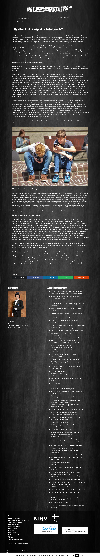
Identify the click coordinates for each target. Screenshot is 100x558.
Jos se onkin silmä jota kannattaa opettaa (70, 455)
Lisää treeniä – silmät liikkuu (66, 487)
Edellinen (79, 22)
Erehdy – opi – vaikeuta (66, 333)
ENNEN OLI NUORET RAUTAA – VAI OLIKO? (71, 489)
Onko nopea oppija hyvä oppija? (69, 328)
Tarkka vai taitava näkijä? (65, 386)
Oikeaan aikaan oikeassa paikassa (67, 415)
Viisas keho (61, 371)
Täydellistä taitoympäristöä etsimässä (69, 445)
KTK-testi (11, 531)
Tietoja (10, 537)
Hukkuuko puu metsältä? (65, 462)
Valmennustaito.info (14, 551)
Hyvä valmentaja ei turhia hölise (67, 495)
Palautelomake (13, 533)
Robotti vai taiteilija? (63, 318)
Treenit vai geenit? (63, 465)
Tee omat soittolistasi (15, 539)
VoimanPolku (22, 544)
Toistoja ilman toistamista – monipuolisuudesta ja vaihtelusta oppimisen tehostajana (65, 450)
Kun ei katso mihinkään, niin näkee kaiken (71, 325)
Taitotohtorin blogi (14, 535)
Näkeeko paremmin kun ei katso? (69, 472)
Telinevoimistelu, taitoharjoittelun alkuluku (71, 330)
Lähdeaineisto (12, 529)
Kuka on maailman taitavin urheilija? (69, 479)
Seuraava (87, 22)
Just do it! (61, 383)
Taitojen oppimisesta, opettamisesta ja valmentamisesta (15, 524)
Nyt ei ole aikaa (63, 422)
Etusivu (10, 516)
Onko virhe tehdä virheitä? (65, 502)
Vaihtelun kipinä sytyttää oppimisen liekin (70, 301)
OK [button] (77, 555)
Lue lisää (82, 555)
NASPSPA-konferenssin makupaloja (68, 359)
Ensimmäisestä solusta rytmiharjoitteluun (70, 409)
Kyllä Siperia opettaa (64, 429)
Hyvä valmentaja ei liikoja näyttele (68, 492)
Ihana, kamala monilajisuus (65, 389)
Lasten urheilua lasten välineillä (67, 412)
